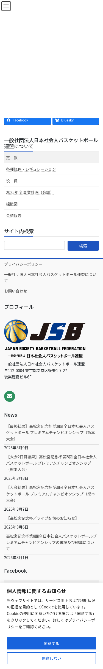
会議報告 (13, 215)
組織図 (12, 204)
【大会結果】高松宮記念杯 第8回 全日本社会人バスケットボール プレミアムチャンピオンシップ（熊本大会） (50, 493)
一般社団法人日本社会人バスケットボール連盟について (51, 143)
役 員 (12, 180)
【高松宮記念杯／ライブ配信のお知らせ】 (42, 518)
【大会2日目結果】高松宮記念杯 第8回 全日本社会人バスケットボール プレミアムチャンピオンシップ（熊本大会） (51, 463)
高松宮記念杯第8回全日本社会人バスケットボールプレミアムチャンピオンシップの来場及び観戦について (51, 542)
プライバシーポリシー (23, 264)
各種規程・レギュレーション (31, 169)
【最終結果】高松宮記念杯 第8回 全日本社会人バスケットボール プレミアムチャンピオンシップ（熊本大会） (50, 432)
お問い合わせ (15, 291)
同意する (51, 643)
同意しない (51, 658)
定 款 (12, 157)
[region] (51, 626)
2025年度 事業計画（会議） (30, 192)
